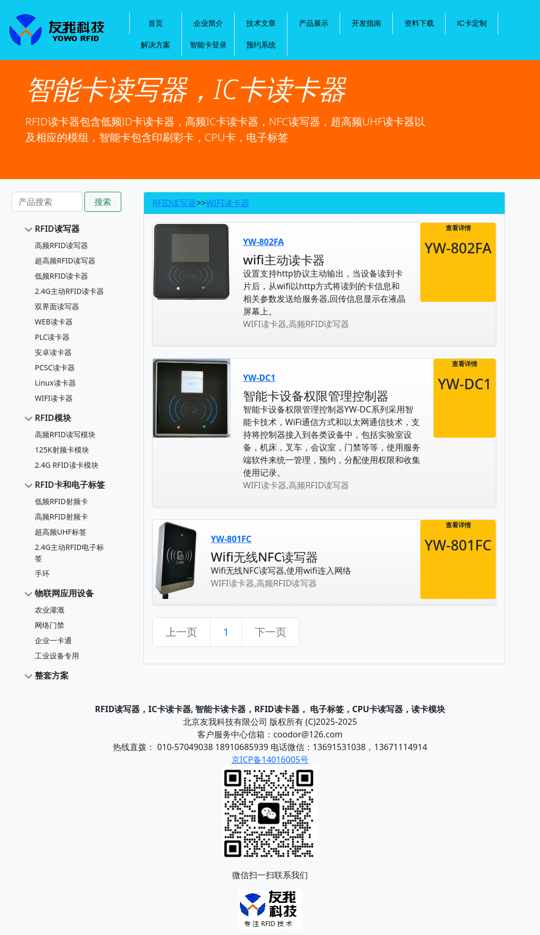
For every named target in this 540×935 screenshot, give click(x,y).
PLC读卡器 (52, 337)
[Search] (47, 202)
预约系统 (261, 45)
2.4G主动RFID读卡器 (69, 291)
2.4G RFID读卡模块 (67, 465)
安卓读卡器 (53, 352)
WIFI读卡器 (54, 398)
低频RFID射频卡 (61, 501)
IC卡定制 (472, 23)
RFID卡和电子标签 (70, 484)
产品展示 (314, 23)
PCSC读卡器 (55, 367)
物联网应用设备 (64, 593)
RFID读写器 (57, 228)
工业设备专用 (57, 656)
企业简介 (208, 23)
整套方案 (52, 675)
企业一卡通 (53, 640)
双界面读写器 (57, 306)
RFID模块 (53, 418)
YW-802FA (263, 242)
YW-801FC (231, 539)
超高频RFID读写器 (65, 260)
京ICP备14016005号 (270, 759)
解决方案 (155, 45)
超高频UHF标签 (60, 532)
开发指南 (366, 23)
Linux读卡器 (55, 383)
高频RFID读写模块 (65, 434)
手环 (42, 573)
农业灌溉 (49, 610)
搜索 (102, 202)
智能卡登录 (208, 45)
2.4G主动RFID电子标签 (69, 552)
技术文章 (261, 23)
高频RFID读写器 (61, 245)
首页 (155, 23)
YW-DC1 (259, 377)
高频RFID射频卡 (61, 516)
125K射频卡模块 (62, 450)
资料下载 (419, 23)
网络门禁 (49, 625)
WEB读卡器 (54, 322)
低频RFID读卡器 (61, 276)
